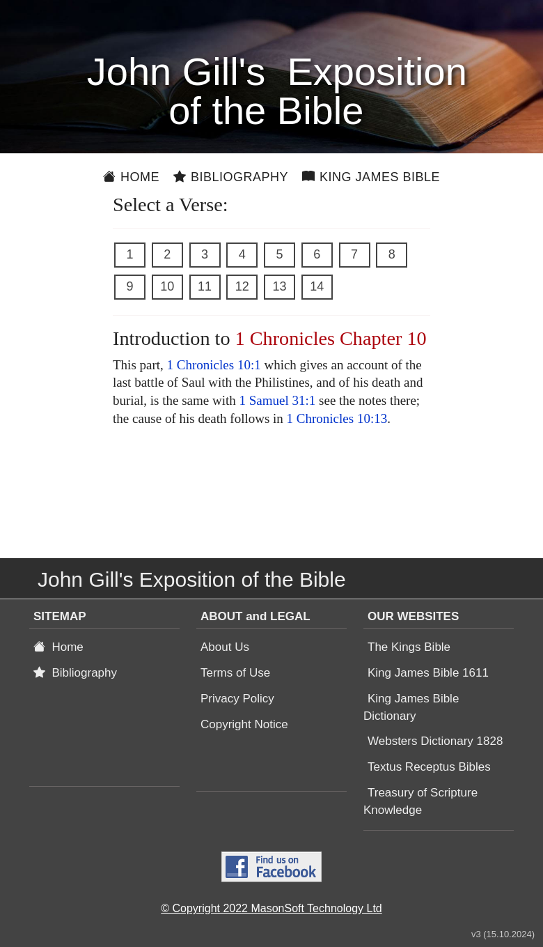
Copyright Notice (244, 724)
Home (131, 177)
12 (242, 286)
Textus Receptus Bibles (429, 766)
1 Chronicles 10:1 (214, 364)
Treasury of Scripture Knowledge (420, 801)
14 (317, 286)
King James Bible (371, 177)
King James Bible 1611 (428, 672)
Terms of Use (235, 672)
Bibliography (230, 177)
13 (279, 286)
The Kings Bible (409, 647)
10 (167, 286)
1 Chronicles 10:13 (337, 418)
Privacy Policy (237, 698)
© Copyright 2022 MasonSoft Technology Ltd (271, 908)
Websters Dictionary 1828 (435, 741)
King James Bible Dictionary (411, 707)
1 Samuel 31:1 (277, 400)
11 (205, 286)
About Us (224, 647)
